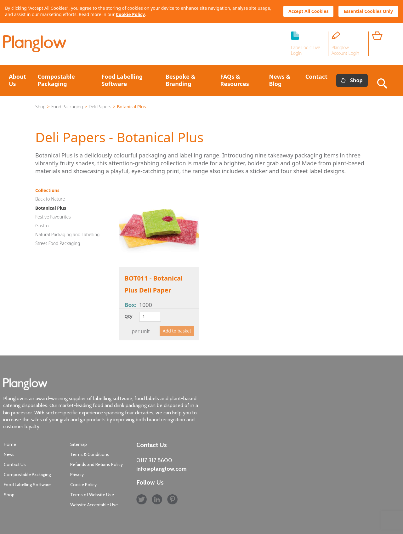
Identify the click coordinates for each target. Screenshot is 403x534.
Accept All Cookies (308, 11)
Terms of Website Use (92, 494)
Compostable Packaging (56, 80)
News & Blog (279, 80)
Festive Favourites (53, 217)
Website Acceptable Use (94, 505)
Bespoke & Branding (180, 80)
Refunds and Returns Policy (96, 464)
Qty (128, 316)
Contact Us (15, 464)
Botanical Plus (50, 208)
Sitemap (78, 444)
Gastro (41, 226)
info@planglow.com (161, 468)
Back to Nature (50, 199)
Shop (356, 80)
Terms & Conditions (89, 454)
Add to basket (177, 331)
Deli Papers (99, 107)
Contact (316, 76)
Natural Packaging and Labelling (67, 234)
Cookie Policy (130, 14)
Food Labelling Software (122, 80)
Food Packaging (67, 107)
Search (383, 80)
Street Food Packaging (57, 243)
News (9, 454)
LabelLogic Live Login (305, 50)
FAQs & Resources (234, 80)
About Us (17, 80)
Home (10, 444)
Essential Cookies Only (368, 11)
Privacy (77, 474)
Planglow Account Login (345, 50)
